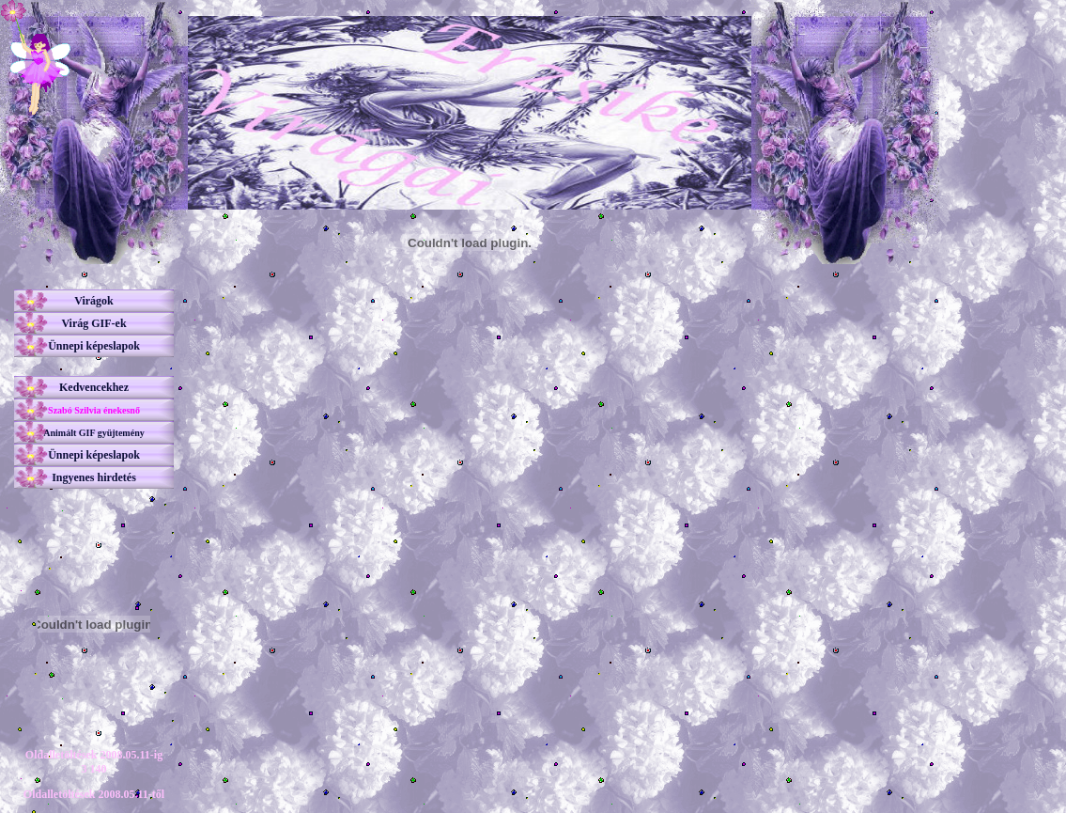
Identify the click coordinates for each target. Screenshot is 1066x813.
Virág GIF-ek (93, 323)
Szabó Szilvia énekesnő (94, 410)
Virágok (94, 300)
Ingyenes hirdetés (94, 477)
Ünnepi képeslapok (94, 345)
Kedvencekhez (94, 387)
